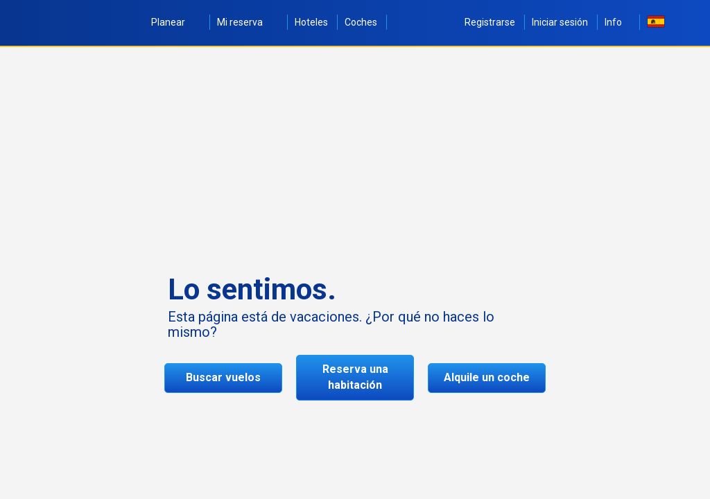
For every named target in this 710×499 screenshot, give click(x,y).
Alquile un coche (487, 377)
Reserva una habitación (355, 377)
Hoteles (311, 22)
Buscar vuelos (223, 377)
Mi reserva (247, 22)
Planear (175, 22)
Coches (361, 22)
